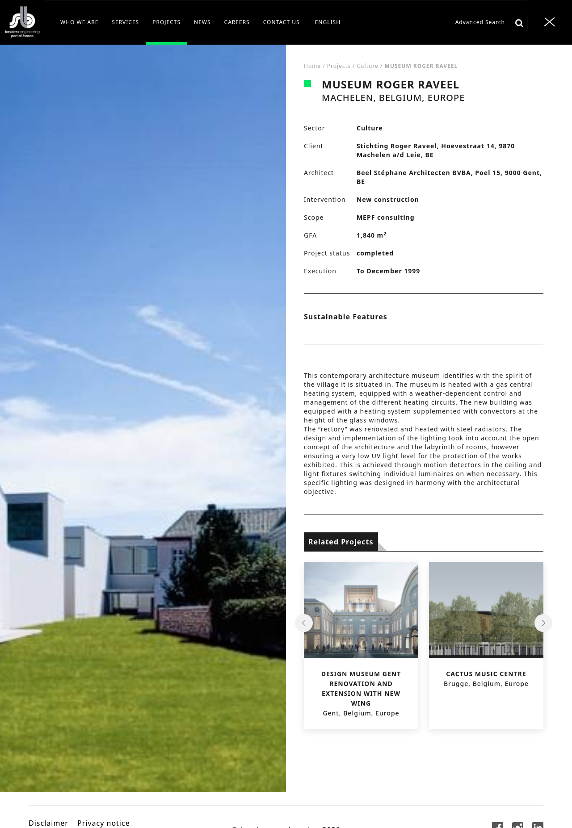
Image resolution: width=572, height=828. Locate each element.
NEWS (202, 22)
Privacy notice (103, 823)
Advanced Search (480, 22)
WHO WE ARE (79, 22)
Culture (368, 66)
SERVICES (125, 22)
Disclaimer (48, 823)
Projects (339, 66)
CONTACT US (281, 22)
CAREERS (237, 22)
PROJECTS (166, 22)
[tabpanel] (143, 436)
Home (312, 66)
